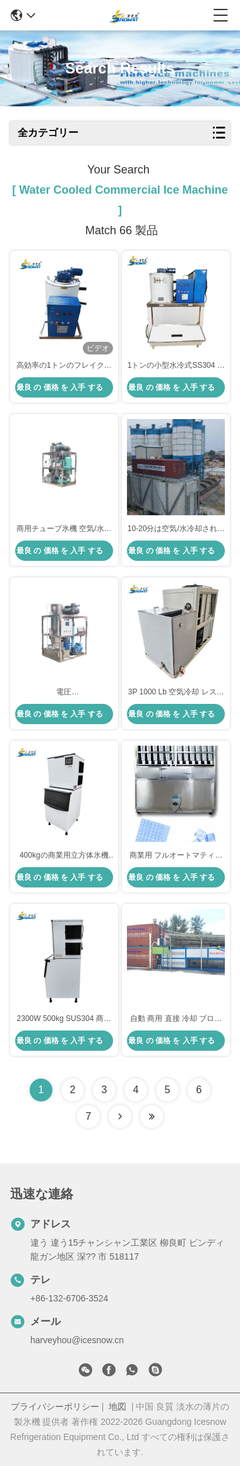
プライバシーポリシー (55, 1406)
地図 (117, 1406)
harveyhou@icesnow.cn (77, 1340)
